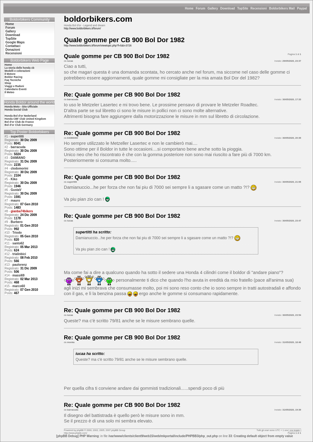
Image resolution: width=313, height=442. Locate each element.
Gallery (213, 8)
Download (227, 8)
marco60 (19, 286)
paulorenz (20, 264)
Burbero (17, 222)
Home (189, 8)
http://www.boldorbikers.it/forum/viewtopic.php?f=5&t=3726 (97, 45)
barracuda (18, 147)
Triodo (17, 232)
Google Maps (15, 42)
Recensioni (258, 8)
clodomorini (19, 168)
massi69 (18, 275)
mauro (15, 200)
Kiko (14, 179)
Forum (200, 8)
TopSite (242, 8)
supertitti (17, 136)
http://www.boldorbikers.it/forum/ (82, 28)
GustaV (16, 190)
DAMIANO (18, 157)
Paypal (302, 8)
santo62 (18, 243)
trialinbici (19, 254)
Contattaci (13, 46)
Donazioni (13, 49)
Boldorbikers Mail (282, 8)
